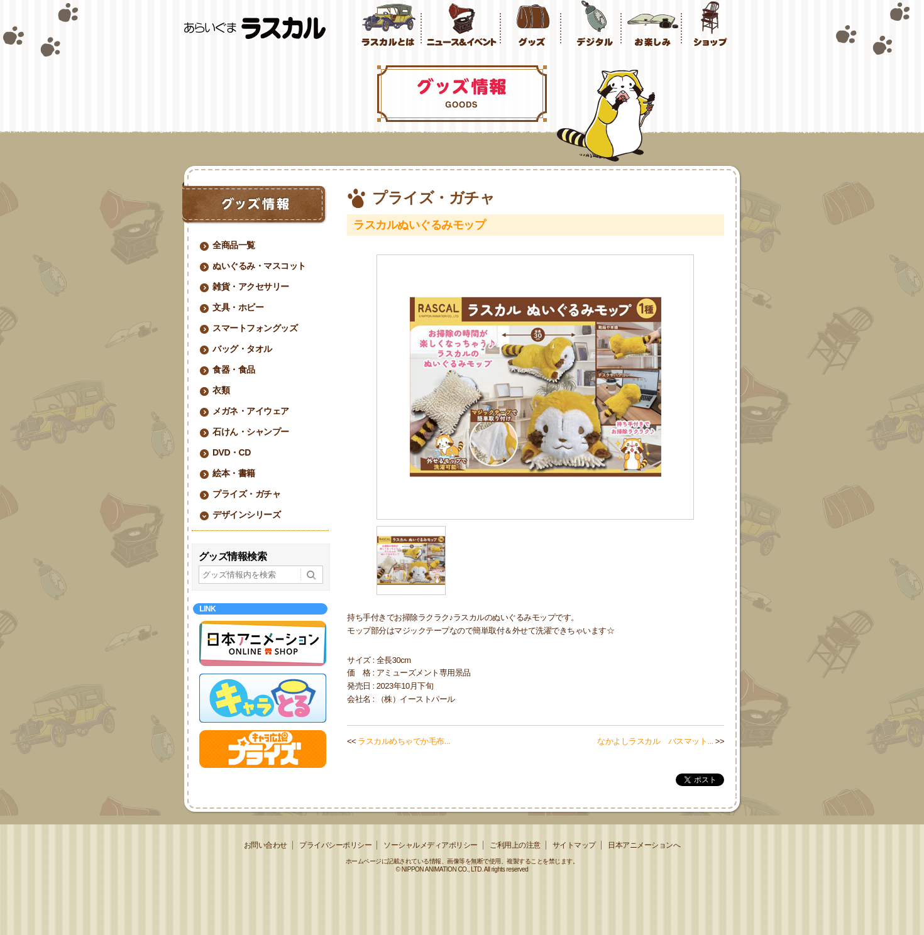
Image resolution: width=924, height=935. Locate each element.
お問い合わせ (265, 845)
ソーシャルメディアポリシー (430, 845)
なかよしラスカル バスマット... (655, 741)
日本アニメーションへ (644, 845)
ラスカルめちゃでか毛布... (404, 741)
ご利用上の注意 (515, 845)
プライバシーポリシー (335, 845)
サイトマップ (574, 845)
